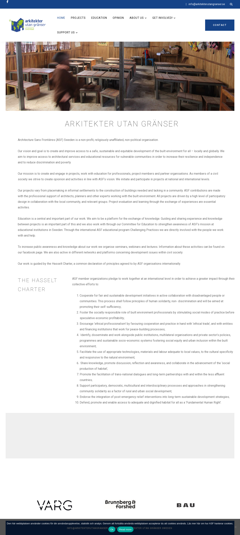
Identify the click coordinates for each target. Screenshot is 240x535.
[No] (235, 527)
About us (137, 17)
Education (99, 17)
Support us (66, 32)
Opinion (118, 17)
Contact (220, 25)
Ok (111, 529)
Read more (125, 529)
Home (61, 17)
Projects (78, 17)
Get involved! (162, 17)
